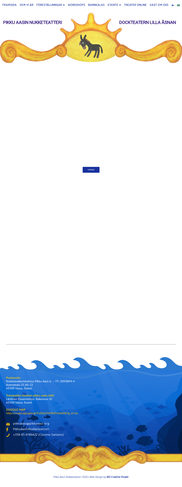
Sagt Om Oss (159, 5)
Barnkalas (96, 5)
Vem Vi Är (27, 5)
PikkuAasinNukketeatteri (31, 430)
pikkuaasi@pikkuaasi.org (31, 424)
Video (91, 170)
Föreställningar (49, 5)
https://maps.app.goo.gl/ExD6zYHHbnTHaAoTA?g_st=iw (42, 413)
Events (113, 5)
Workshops (76, 5)
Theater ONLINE (135, 5)
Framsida (9, 5)
